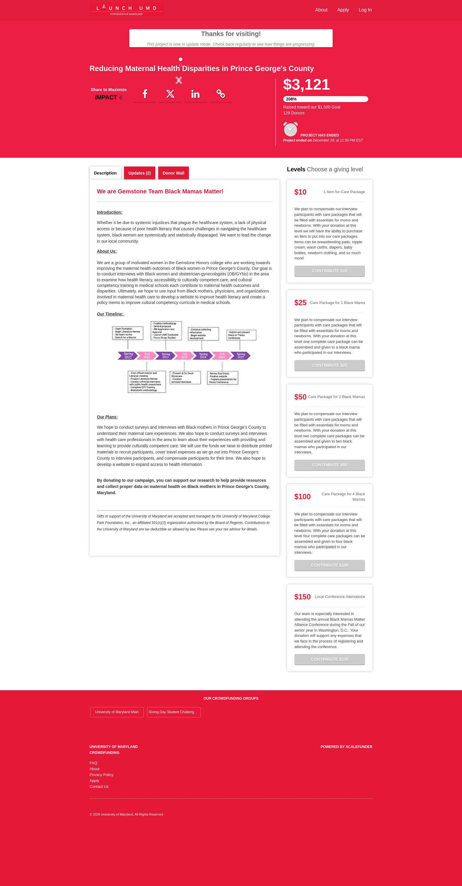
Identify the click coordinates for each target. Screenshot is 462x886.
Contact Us (99, 844)
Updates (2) (139, 230)
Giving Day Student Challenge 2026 (174, 769)
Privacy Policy (101, 832)
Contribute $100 (330, 622)
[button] (103, 128)
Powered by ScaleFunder (346, 804)
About (321, 9)
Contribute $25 (329, 422)
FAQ (93, 820)
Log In (365, 9)
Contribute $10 (329, 328)
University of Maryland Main (117, 769)
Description (105, 230)
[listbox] (179, 129)
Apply (343, 9)
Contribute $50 (329, 522)
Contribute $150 (330, 716)
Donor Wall (173, 230)
